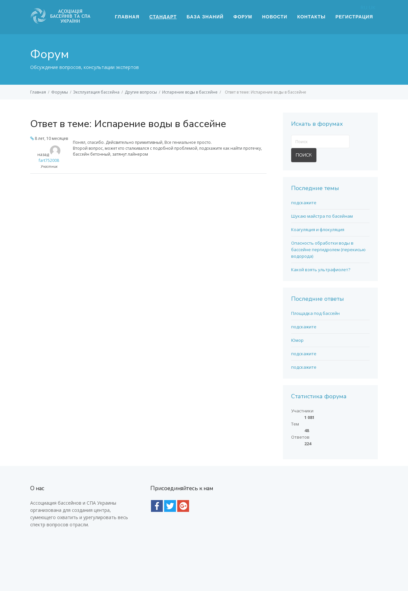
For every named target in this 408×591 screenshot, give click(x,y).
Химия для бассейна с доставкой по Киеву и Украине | (227, 568)
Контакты (311, 16)
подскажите (303, 203)
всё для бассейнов (265, 560)
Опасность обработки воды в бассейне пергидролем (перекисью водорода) (328, 249)
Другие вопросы (141, 92)
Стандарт (163, 16)
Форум (242, 16)
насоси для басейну (86, 560)
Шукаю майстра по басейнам (322, 216)
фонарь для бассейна (212, 560)
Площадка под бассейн (315, 313)
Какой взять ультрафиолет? (320, 270)
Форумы (59, 92)
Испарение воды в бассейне (190, 92)
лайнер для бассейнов (318, 560)
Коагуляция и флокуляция (317, 229)
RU (363, 7)
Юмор (297, 340)
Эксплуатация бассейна (96, 92)
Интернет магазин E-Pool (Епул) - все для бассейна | (122, 568)
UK (372, 7)
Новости (274, 16)
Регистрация (354, 16)
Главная (127, 16)
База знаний (205, 16)
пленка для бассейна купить (148, 560)
